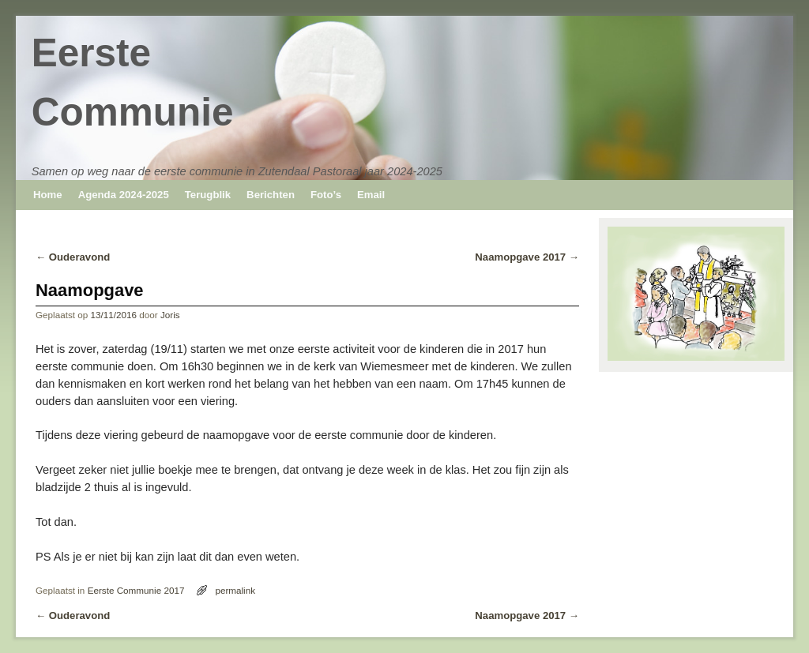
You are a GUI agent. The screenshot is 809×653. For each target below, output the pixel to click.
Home (47, 195)
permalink (235, 590)
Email (371, 195)
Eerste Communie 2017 (136, 590)
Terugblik (208, 195)
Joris (170, 315)
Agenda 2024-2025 (123, 195)
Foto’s (325, 195)
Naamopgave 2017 (527, 257)
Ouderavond (73, 257)
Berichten (270, 195)
